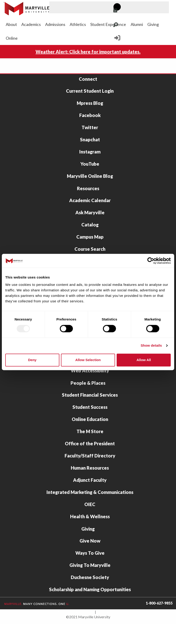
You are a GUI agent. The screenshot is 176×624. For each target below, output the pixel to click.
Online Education (90, 419)
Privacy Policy (108, 612)
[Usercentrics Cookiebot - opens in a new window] (151, 260)
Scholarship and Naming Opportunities (90, 589)
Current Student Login (90, 91)
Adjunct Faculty (90, 480)
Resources (88, 188)
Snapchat (90, 139)
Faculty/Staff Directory (90, 455)
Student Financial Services (90, 395)
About (11, 24)
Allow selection (88, 360)
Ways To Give (89, 553)
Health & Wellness (90, 516)
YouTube (89, 164)
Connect (88, 79)
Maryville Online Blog (90, 176)
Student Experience (108, 24)
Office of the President (90, 443)
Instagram (90, 151)
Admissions (55, 24)
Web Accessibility (90, 370)
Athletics (78, 24)
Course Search (89, 249)
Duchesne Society (90, 577)
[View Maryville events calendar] (121, 10)
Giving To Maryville (89, 565)
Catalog (90, 224)
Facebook (90, 115)
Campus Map (90, 237)
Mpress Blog (90, 103)
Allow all (144, 360)
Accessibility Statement (75, 612)
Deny (32, 360)
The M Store (90, 431)
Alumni (137, 24)
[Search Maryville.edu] (121, 25)
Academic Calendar (90, 200)
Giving (153, 24)
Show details (151, 346)
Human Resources (90, 468)
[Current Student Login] (117, 39)
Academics (31, 24)
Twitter (90, 127)
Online (12, 38)
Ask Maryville (89, 212)
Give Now (90, 540)
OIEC (89, 504)
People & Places (88, 383)
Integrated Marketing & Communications (90, 492)
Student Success (89, 407)
